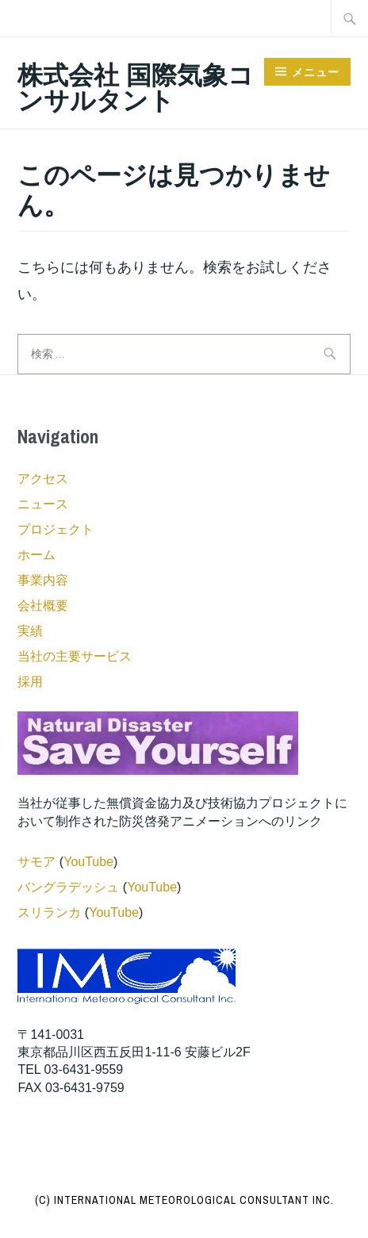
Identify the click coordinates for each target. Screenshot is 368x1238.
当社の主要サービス (74, 656)
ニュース (42, 504)
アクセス (42, 478)
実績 (30, 631)
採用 (30, 681)
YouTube (88, 861)
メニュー (315, 72)
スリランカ (49, 912)
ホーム (36, 555)
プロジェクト (55, 529)
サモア (36, 861)
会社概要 (42, 605)
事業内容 (42, 580)
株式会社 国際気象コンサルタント (135, 88)
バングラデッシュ (68, 887)
